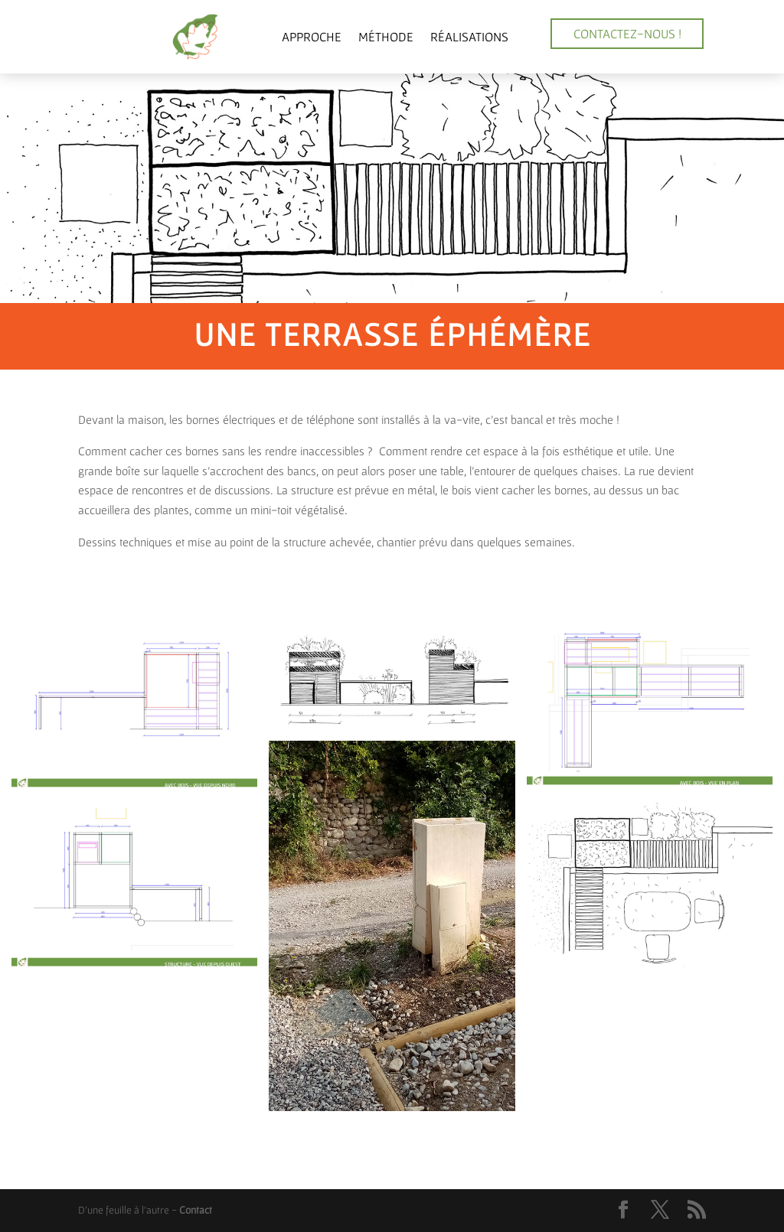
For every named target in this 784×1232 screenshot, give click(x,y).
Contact (195, 1210)
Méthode (385, 36)
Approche (311, 36)
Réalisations (469, 36)
